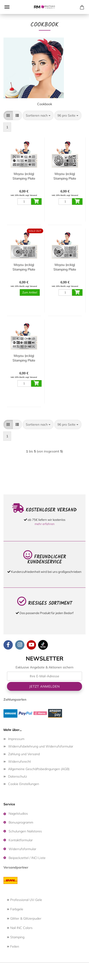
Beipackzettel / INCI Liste (27, 858)
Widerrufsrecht (19, 761)
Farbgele (15, 909)
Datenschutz (17, 776)
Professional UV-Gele (24, 900)
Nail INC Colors (20, 928)
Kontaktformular (21, 840)
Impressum (16, 739)
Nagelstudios (18, 813)
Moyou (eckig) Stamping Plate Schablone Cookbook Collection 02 (24, 358)
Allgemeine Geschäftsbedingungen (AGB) (38, 769)
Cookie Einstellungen (23, 784)
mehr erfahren (45, 524)
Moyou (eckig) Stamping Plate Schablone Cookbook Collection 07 (64, 267)
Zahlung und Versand (24, 754)
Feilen (13, 946)
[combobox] (38, 115)
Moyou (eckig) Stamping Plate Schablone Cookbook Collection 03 (24, 267)
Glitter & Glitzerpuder (24, 918)
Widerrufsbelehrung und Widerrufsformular (40, 746)
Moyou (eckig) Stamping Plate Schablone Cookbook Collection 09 (64, 176)
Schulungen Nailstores (25, 831)
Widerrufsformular (22, 849)
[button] (8, 115)
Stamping (15, 937)
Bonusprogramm (21, 822)
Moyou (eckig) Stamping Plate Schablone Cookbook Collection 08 (24, 176)
